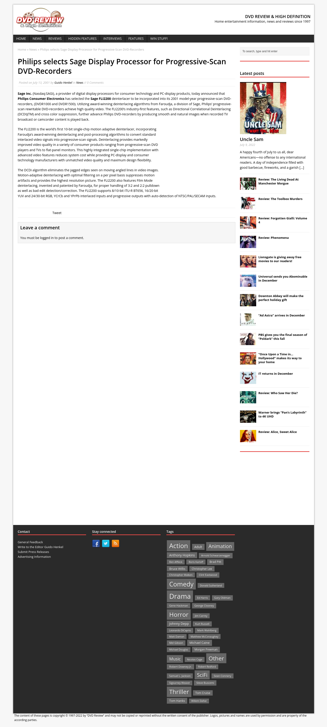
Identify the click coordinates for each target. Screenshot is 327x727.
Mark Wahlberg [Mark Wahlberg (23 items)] (206, 630)
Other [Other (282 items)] (216, 658)
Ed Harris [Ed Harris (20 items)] (202, 597)
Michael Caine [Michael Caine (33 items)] (200, 643)
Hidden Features (82, 38)
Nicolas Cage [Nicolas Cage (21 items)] (194, 659)
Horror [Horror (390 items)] (178, 614)
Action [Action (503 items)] (178, 545)
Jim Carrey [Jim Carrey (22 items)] (201, 615)
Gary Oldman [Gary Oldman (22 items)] (222, 597)
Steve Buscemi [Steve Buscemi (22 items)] (205, 682)
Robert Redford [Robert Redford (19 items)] (207, 666)
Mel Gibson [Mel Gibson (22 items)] (176, 642)
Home (21, 38)
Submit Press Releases (33, 552)
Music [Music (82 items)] (175, 659)
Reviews (55, 38)
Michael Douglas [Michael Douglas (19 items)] (178, 649)
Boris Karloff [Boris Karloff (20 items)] (196, 562)
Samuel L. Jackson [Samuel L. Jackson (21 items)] (179, 676)
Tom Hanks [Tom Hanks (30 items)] (177, 701)
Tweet (57, 213)
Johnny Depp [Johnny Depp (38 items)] (179, 623)
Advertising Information (34, 557)
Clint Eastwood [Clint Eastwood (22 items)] (208, 575)
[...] (301, 167)
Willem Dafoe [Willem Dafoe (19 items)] (199, 700)
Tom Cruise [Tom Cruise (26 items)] (202, 693)
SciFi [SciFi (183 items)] (202, 674)
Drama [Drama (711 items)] (180, 596)
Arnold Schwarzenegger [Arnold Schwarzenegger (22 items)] (215, 555)
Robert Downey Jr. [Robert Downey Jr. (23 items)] (180, 666)
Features (136, 38)
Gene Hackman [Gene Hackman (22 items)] (178, 605)
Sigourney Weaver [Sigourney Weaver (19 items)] (179, 682)
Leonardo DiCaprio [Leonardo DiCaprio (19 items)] (180, 630)
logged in (47, 238)
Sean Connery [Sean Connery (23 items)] (222, 676)
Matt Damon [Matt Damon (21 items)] (176, 636)
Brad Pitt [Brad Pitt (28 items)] (215, 562)
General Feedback (30, 542)
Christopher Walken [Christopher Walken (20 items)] (180, 575)
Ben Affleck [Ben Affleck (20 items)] (175, 562)
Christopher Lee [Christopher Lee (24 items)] (202, 569)
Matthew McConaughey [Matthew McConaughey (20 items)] (204, 636)
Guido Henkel (63, 82)
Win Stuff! (159, 38)
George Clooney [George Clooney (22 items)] (204, 605)
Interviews (112, 38)
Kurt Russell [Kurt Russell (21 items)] (202, 624)
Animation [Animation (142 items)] (220, 546)
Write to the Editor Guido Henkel (40, 547)
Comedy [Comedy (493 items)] (181, 584)
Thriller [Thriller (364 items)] (179, 691)
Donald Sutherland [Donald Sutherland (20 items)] (211, 585)
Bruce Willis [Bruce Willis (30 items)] (177, 569)
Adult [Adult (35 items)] (198, 547)
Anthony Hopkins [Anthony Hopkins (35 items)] (182, 555)
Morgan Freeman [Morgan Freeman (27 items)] (206, 649)
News (37, 38)
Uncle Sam (251, 139)
